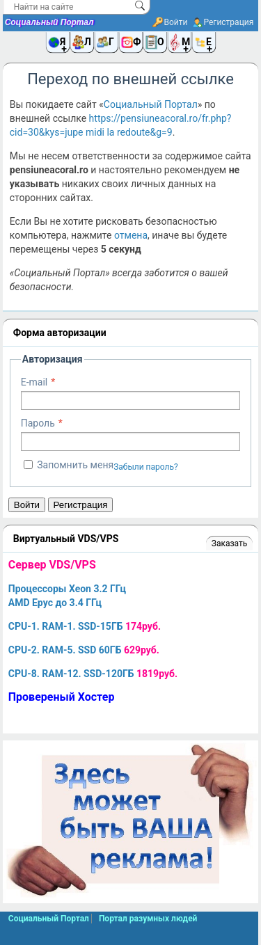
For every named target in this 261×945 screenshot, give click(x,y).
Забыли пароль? (145, 467)
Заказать (229, 543)
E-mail (34, 382)
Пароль (38, 423)
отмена (131, 235)
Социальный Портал (49, 22)
